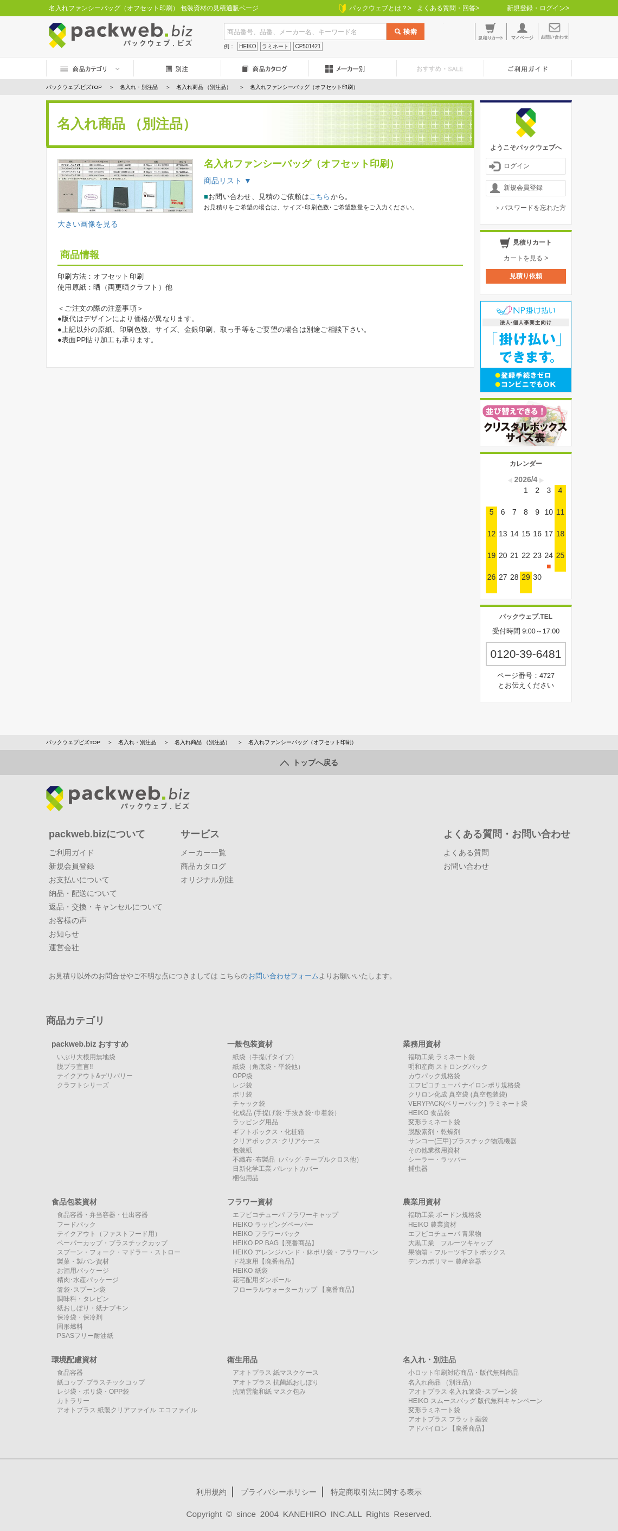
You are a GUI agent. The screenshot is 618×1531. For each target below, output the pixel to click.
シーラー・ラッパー (437, 1159)
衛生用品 (242, 1359)
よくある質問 (466, 852)
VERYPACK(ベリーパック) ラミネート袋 (467, 1103)
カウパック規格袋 (434, 1076)
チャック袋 (249, 1103)
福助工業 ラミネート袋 (441, 1057)
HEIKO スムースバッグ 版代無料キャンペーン (475, 1401)
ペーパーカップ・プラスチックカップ (112, 1243)
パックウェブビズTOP (73, 742)
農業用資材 (422, 1201)
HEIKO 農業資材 (432, 1224)
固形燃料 (70, 1326)
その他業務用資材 (434, 1150)
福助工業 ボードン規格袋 (444, 1215)
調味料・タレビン (83, 1299)
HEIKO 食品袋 (429, 1113)
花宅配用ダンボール (262, 1280)
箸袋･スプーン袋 (81, 1289)
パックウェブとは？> (375, 8)
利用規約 (211, 1492)
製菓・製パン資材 (83, 1261)
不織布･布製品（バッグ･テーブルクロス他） (298, 1159)
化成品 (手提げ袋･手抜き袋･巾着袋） (286, 1113)
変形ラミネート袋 (434, 1122)
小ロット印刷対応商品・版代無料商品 (463, 1372)
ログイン (509, 166)
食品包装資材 (74, 1201)
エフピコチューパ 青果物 (444, 1234)
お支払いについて (79, 879)
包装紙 (242, 1150)
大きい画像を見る (87, 224)
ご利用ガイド (71, 852)
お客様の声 (68, 920)
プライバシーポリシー (279, 1492)
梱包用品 (246, 1178)
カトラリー (73, 1401)
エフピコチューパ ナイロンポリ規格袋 (464, 1085)
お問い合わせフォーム (283, 976)
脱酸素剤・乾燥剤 (434, 1132)
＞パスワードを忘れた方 (530, 208)
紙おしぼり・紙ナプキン (92, 1308)
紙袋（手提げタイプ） (265, 1057)
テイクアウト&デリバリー (95, 1076)
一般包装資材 (250, 1044)
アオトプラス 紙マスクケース (276, 1372)
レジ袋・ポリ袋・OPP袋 (93, 1391)
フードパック (76, 1224)
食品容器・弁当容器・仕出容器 (102, 1215)
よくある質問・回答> (448, 8)
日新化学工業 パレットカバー (276, 1169)
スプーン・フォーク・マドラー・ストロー (119, 1252)
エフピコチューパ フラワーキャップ (285, 1215)
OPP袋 (243, 1076)
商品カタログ (203, 866)
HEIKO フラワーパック (266, 1234)
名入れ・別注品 (137, 742)
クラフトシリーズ (83, 1085)
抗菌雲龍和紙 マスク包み (269, 1391)
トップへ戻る (309, 762)
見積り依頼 (526, 276)
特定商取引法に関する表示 (376, 1492)
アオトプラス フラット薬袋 (448, 1419)
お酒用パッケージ (83, 1270)
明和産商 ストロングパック (448, 1067)
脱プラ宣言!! (75, 1067)
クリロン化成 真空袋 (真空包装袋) (457, 1094)
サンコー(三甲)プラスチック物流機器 (462, 1141)
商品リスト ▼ (228, 180)
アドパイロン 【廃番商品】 (448, 1428)
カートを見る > (526, 258)
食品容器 (70, 1372)
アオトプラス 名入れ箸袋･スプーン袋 (462, 1391)
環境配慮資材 (74, 1359)
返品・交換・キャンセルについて (106, 906)
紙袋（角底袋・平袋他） (268, 1067)
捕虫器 (418, 1169)
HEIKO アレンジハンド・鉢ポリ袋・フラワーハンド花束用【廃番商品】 (305, 1256)
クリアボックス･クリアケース (276, 1141)
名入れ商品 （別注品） (202, 742)
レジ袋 (242, 1085)
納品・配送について (83, 893)
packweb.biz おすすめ (90, 1044)
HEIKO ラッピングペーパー (273, 1224)
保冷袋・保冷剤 (79, 1317)
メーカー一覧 (203, 852)
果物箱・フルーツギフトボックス (457, 1252)
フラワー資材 (250, 1201)
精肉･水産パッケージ (88, 1280)
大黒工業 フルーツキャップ (450, 1243)
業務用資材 (422, 1044)
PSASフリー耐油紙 (85, 1336)
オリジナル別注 (207, 879)
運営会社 (64, 947)
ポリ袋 (242, 1094)
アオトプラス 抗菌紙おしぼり (276, 1382)
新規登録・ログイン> (538, 8)
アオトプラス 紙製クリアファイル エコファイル (127, 1410)
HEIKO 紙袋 (250, 1270)
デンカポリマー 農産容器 (444, 1261)
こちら (320, 197)
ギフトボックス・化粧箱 (268, 1132)
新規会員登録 (516, 188)
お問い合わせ (466, 866)
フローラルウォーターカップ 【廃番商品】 (295, 1289)
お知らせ (64, 934)
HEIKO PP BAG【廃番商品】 (275, 1243)
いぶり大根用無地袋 (86, 1057)
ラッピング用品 (255, 1122)
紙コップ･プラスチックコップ (101, 1382)
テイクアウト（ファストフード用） (109, 1234)
